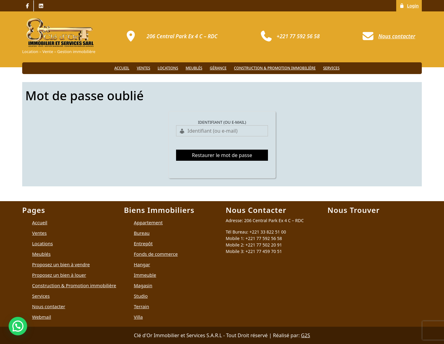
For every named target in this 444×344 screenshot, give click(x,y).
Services (331, 68)
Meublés (194, 68)
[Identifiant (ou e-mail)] (222, 130)
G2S (305, 335)
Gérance (218, 68)
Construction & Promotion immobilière (275, 68)
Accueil (122, 68)
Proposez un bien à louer (59, 275)
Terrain (141, 306)
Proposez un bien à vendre (61, 264)
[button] (18, 326)
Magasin (143, 285)
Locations (168, 68)
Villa (138, 317)
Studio (141, 296)
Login (410, 5)
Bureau (142, 233)
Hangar (142, 264)
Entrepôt (143, 243)
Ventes (143, 68)
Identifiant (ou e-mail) (222, 122)
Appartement (148, 222)
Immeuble (145, 275)
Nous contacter (48, 306)
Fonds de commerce (156, 254)
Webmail (41, 317)
